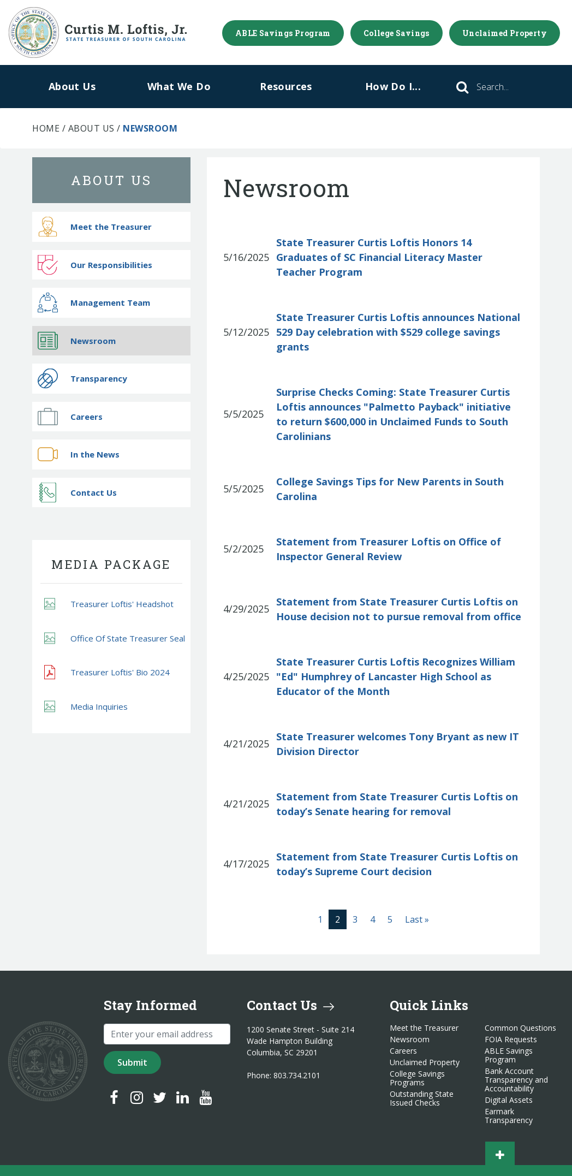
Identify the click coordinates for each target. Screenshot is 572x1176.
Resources (286, 86)
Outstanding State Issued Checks (422, 1098)
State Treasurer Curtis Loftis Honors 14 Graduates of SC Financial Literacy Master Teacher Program (379, 257)
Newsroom (77, 340)
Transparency (82, 379)
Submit (132, 1062)
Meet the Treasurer (95, 227)
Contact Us (77, 492)
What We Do (179, 86)
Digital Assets (509, 1100)
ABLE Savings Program (283, 33)
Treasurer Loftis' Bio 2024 (107, 672)
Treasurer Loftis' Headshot (109, 604)
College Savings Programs (417, 1078)
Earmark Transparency (509, 1116)
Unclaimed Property (504, 33)
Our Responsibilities (95, 264)
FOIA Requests (511, 1039)
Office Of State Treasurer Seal (114, 638)
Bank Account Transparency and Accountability (516, 1080)
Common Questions (520, 1028)
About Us (72, 86)
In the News (79, 454)
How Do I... (393, 86)
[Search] (507, 87)
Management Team (94, 303)
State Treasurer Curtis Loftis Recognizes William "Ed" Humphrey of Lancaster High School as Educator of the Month (395, 676)
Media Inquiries (86, 706)
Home (45, 128)
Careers (70, 416)
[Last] (417, 919)
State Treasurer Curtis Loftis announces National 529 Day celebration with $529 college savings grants (398, 332)
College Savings (397, 33)
